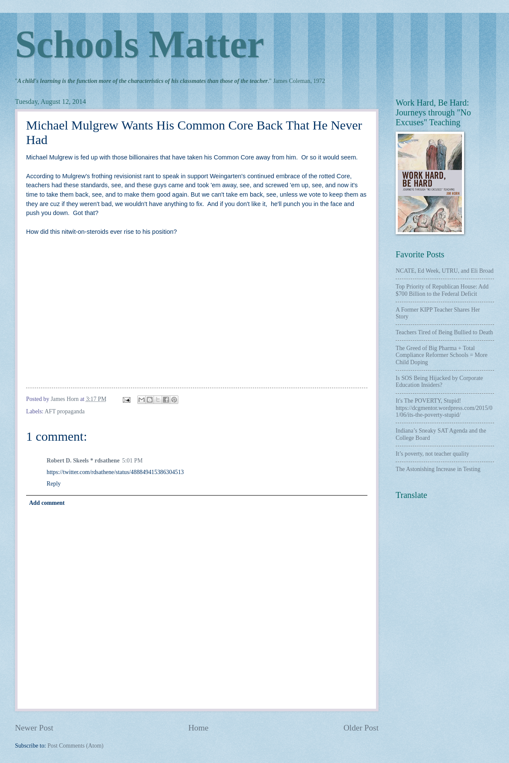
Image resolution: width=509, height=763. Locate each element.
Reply (54, 483)
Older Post (361, 727)
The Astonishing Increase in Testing (438, 469)
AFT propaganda (64, 411)
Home (198, 727)
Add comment (47, 503)
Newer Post (34, 727)
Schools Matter (139, 44)
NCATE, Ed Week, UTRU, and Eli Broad (445, 271)
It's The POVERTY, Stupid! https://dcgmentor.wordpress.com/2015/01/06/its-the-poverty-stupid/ (444, 408)
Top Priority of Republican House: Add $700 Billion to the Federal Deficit (442, 290)
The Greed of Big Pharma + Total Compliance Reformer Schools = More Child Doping (442, 355)
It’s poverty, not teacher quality (432, 454)
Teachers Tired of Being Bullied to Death (444, 332)
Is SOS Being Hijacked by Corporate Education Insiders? (439, 382)
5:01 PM (132, 460)
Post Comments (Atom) (75, 745)
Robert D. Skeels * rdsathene (83, 460)
